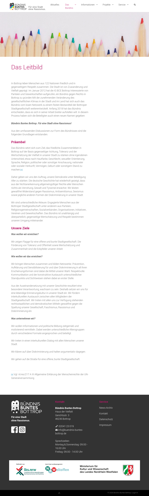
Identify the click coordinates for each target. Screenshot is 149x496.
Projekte (109, 4)
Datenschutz (106, 419)
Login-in (135, 492)
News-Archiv (106, 407)
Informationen (90, 4)
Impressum (105, 425)
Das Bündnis (71, 6)
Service (124, 4)
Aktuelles (54, 4)
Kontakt (103, 413)
